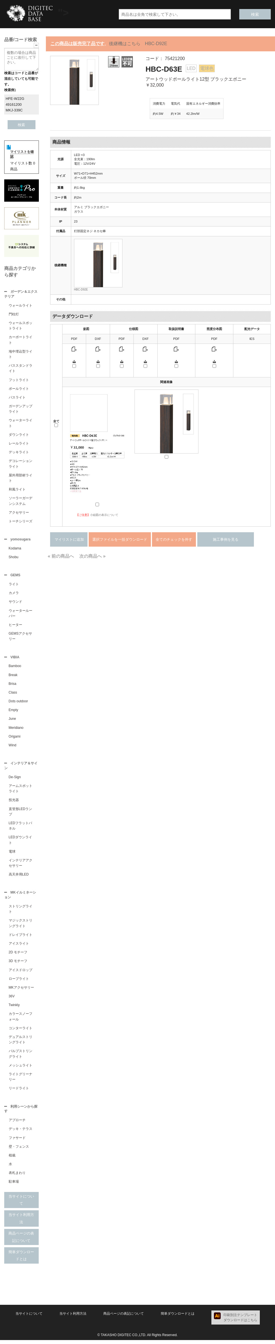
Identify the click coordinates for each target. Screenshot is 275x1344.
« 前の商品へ (61, 556)
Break (13, 677)
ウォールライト (20, 306)
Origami (15, 739)
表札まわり (17, 1177)
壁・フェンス (19, 1150)
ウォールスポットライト (20, 326)
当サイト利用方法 (21, 1222)
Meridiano (16, 730)
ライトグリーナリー (20, 1080)
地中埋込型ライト (20, 354)
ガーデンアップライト (20, 409)
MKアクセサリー (21, 991)
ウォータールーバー (20, 615)
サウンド (15, 603)
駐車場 (14, 1185)
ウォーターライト (20, 423)
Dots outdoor (18, 703)
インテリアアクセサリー (20, 865)
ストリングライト (20, 912)
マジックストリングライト (20, 926)
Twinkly (14, 1008)
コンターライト (20, 1031)
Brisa (12, 686)
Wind (12, 747)
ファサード (17, 1142)
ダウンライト (19, 435)
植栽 (12, 1159)
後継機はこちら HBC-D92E (138, 43)
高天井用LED (19, 877)
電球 (12, 854)
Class (13, 695)
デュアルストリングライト (20, 1043)
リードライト (19, 1092)
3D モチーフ (18, 964)
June (12, 721)
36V (12, 1000)
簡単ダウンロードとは (21, 1259)
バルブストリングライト (20, 1057)
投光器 (14, 803)
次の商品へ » (92, 556)
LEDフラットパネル (20, 828)
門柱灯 (14, 315)
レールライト (19, 444)
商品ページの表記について (21, 1241)
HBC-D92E (81, 289)
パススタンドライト (20, 368)
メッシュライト (20, 1069)
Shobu (14, 558)
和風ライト (17, 490)
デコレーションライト (20, 464)
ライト (14, 586)
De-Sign (15, 780)
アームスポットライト (20, 791)
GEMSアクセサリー (20, 638)
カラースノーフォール (20, 1019)
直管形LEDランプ (20, 814)
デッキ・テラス (20, 1133)
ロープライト (19, 982)
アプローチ (17, 1124)
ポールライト (19, 389)
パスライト (17, 398)
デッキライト (19, 453)
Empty (13, 712)
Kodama (15, 549)
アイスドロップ (20, 973)
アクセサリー (19, 513)
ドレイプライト (20, 938)
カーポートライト (20, 340)
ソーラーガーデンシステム (20, 501)
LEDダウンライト (20, 842)
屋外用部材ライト (20, 478)
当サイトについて (21, 1204)
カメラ (14, 595)
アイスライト (19, 947)
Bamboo (15, 668)
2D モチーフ (18, 956)
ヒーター (15, 626)
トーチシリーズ (20, 522)
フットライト (19, 380)
